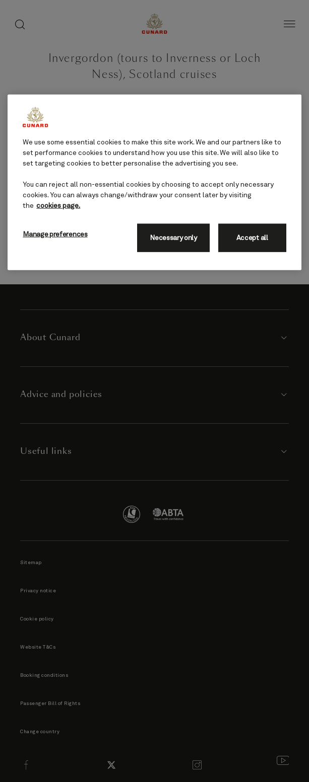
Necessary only (173, 238)
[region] (154, 182)
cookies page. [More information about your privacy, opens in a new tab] (58, 205)
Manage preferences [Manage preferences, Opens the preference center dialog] (55, 234)
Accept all (252, 238)
